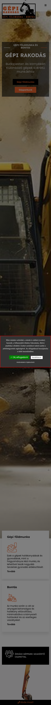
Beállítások (36, 357)
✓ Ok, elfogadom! (19, 357)
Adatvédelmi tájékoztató (25, 362)
